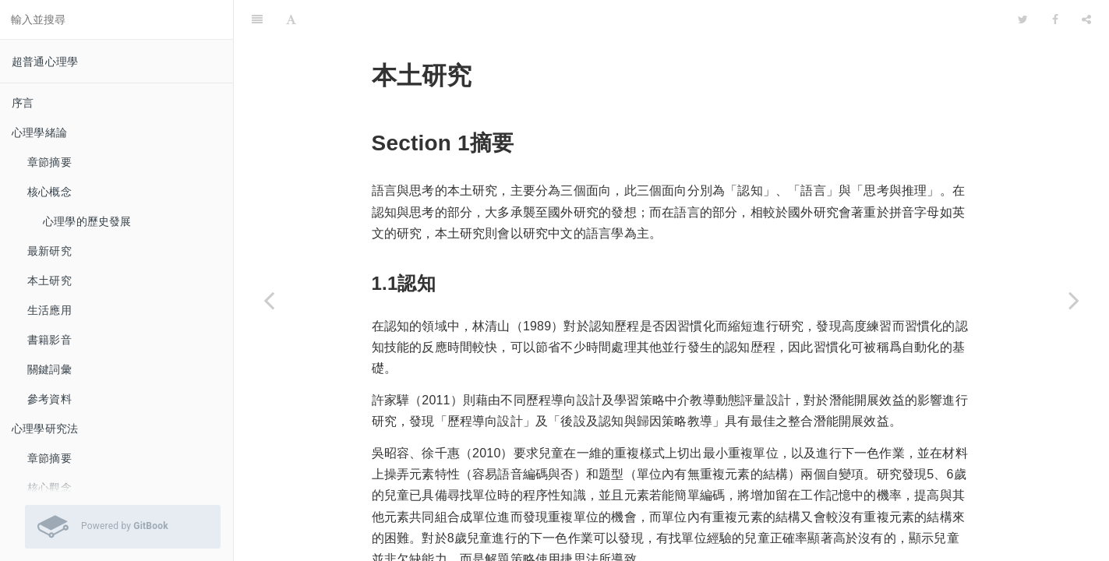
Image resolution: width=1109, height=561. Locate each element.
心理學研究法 (45, 428)
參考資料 (49, 399)
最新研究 (49, 251)
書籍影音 (49, 339)
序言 (23, 103)
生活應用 (49, 310)
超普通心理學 (45, 61)
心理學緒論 (39, 132)
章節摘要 (49, 162)
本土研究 (49, 280)
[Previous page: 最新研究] (269, 300)
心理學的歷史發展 (87, 221)
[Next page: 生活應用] (1074, 300)
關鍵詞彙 (49, 369)
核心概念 (49, 191)
